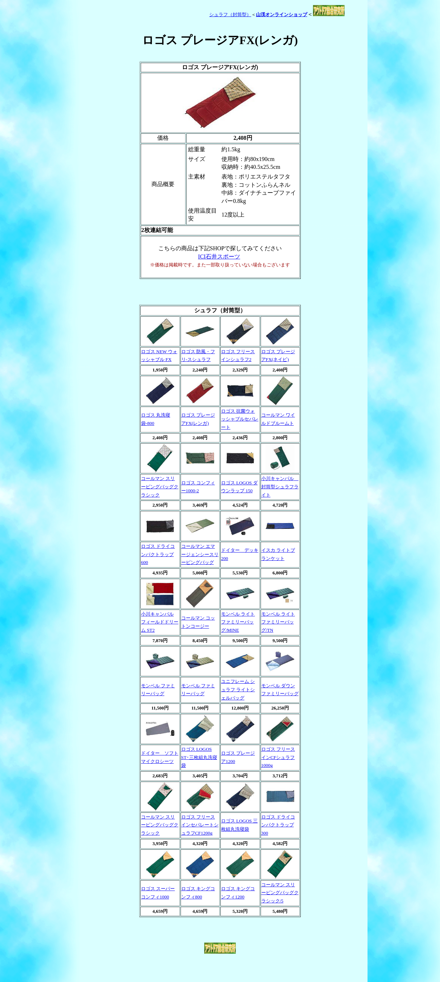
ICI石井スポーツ (219, 256)
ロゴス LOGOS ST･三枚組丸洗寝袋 (199, 757)
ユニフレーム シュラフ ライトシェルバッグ (238, 689)
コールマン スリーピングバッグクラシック (159, 486)
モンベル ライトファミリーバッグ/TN (278, 622)
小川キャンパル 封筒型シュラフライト (280, 486)
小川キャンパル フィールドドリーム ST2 (159, 622)
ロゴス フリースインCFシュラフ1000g (278, 757)
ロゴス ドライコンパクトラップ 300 (278, 825)
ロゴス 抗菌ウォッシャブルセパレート (239, 419)
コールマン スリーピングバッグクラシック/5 (280, 892)
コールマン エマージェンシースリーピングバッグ (200, 554)
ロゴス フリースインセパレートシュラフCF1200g (200, 825)
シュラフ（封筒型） (230, 14)
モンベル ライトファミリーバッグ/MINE (238, 622)
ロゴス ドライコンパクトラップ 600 (158, 554)
